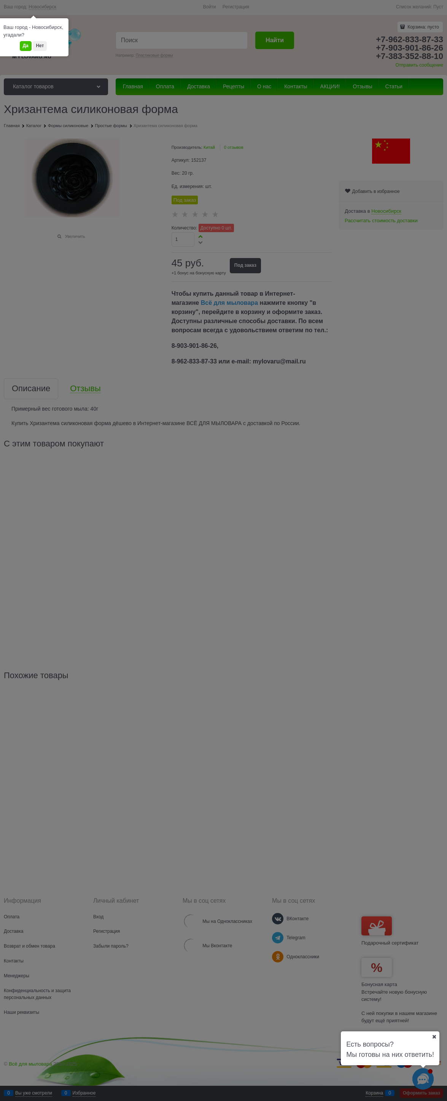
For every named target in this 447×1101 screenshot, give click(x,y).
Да (26, 45)
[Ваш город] (434, 1036)
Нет (40, 45)
